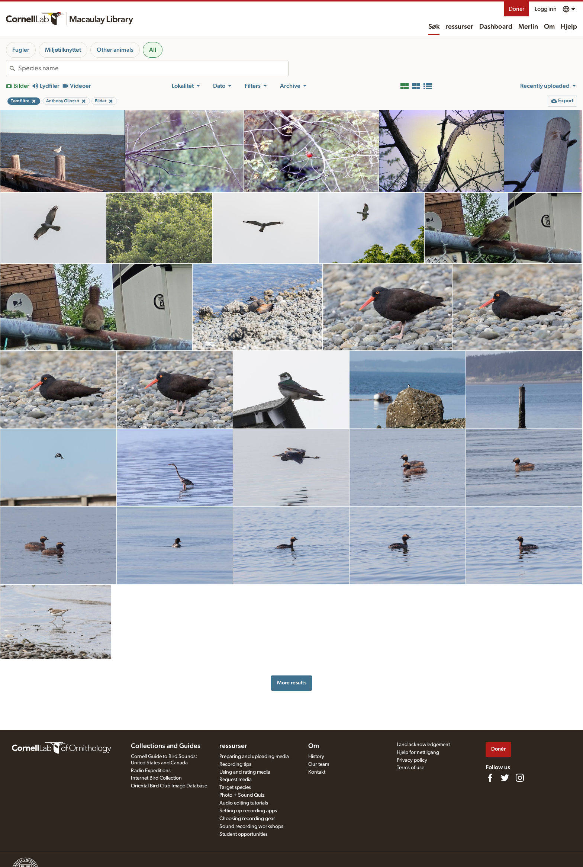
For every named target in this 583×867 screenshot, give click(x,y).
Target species (235, 787)
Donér (516, 9)
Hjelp (569, 26)
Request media (235, 779)
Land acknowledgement (423, 744)
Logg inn (546, 9)
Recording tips (235, 764)
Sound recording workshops (251, 826)
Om (549, 26)
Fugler (20, 50)
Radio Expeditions (151, 770)
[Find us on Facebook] (490, 777)
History (316, 756)
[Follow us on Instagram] (519, 777)
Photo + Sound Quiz (241, 795)
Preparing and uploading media (254, 756)
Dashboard (495, 26)
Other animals (115, 50)
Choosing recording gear (247, 818)
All (152, 50)
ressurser (459, 26)
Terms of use (410, 767)
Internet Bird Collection (156, 778)
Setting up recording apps (248, 810)
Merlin (528, 26)
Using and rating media (244, 772)
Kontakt (316, 772)
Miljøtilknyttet (63, 50)
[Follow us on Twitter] (504, 777)
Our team (318, 764)
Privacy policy (412, 760)
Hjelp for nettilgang (418, 752)
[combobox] (153, 68)
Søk (433, 26)
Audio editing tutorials (243, 803)
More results (291, 682)
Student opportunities (243, 834)
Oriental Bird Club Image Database (169, 786)
